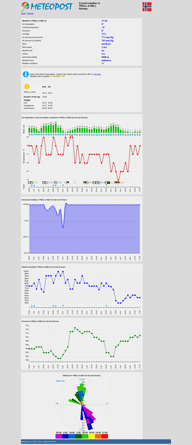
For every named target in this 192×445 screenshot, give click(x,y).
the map (97, 74)
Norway (30, 13)
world (23, 13)
